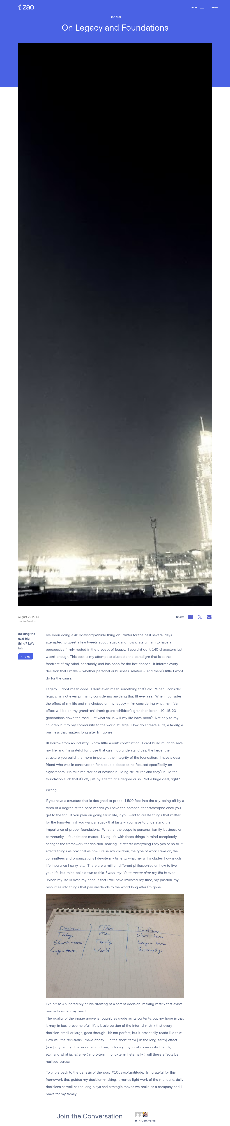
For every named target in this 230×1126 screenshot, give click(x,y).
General (115, 17)
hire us (214, 7)
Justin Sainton (27, 621)
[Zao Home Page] (26, 8)
